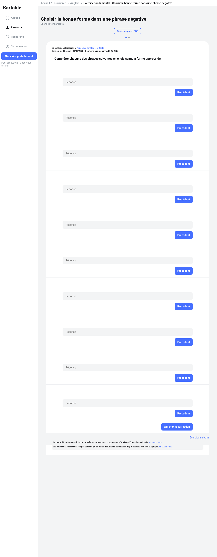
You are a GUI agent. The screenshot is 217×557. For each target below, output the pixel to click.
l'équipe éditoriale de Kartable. (90, 48)
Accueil (12, 18)
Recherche (14, 37)
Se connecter (16, 46)
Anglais (74, 3)
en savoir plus (155, 442)
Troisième (60, 3)
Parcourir (13, 27)
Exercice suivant (199, 437)
